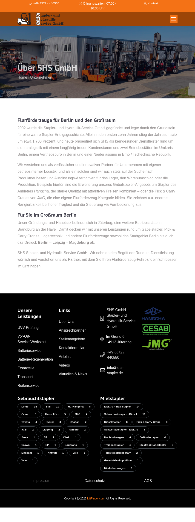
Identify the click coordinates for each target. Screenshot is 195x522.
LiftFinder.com (95, 513)
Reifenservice (28, 391)
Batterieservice (29, 351)
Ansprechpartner (72, 330)
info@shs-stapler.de (115, 370)
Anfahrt (65, 357)
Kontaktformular (72, 348)
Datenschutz (95, 495)
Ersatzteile (26, 374)
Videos (64, 365)
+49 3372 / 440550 (116, 355)
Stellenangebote (72, 339)
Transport (25, 382)
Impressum (41, 495)
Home (22, 85)
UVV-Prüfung (28, 328)
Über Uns (67, 322)
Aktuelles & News (73, 374)
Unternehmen (41, 85)
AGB (148, 495)
